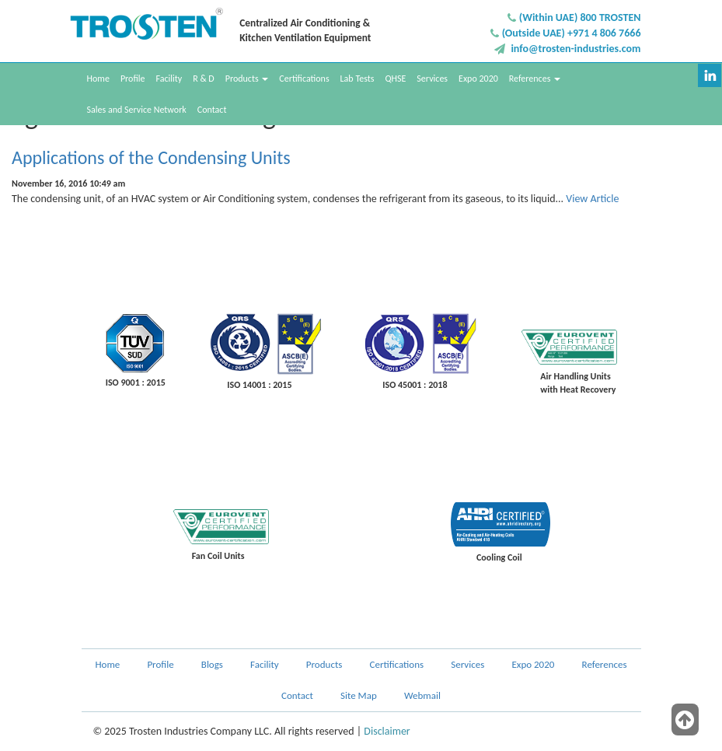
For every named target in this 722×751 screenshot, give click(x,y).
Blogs (212, 664)
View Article (592, 198)
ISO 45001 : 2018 (414, 384)
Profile (132, 78)
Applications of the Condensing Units (151, 157)
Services (432, 78)
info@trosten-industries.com (575, 48)
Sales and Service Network (137, 109)
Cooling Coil (499, 557)
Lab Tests (357, 78)
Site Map (358, 695)
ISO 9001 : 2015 (136, 382)
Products (247, 78)
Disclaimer (387, 731)
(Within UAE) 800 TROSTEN (580, 17)
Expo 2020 (478, 78)
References (534, 78)
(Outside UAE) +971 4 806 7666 (571, 33)
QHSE (395, 78)
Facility (168, 78)
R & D (204, 78)
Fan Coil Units (218, 555)
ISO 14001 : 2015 (259, 384)
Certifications (304, 78)
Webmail (422, 695)
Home (98, 78)
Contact (212, 109)
